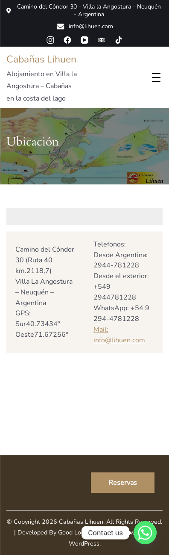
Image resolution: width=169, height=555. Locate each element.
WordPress (84, 544)
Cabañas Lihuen (41, 59)
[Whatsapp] (145, 532)
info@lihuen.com (84, 26)
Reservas (122, 482)
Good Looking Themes (88, 532)
